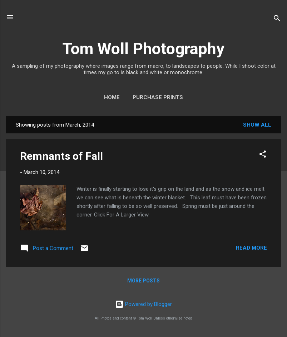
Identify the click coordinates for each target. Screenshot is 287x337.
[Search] (277, 19)
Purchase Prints (158, 97)
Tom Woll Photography (143, 48)
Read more (251, 248)
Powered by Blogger (143, 304)
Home (112, 97)
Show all (257, 125)
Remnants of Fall (61, 156)
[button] (262, 155)
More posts (143, 281)
